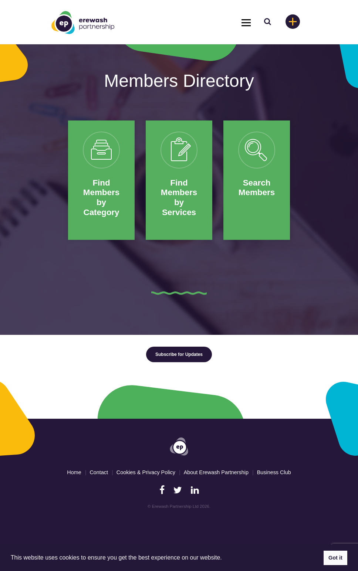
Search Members (257, 187)
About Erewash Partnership (216, 472)
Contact (99, 472)
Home (74, 472)
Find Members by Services (179, 197)
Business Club (274, 472)
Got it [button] (335, 558)
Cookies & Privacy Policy (145, 472)
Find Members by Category (101, 197)
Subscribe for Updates (179, 354)
